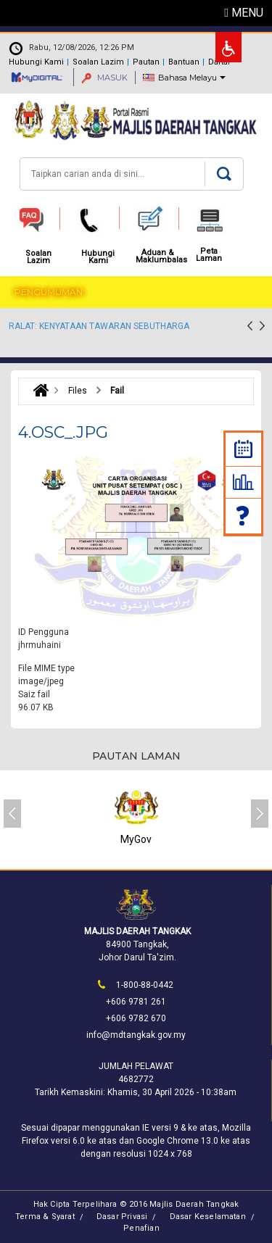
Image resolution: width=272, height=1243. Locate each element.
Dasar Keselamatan (208, 1216)
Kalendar (243, 449)
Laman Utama (37, 390)
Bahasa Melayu (187, 77)
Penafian (141, 1228)
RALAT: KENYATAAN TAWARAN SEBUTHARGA (99, 326)
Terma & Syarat (45, 1216)
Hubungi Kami (36, 62)
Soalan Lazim (243, 515)
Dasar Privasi (122, 1216)
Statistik (243, 482)
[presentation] (249, 327)
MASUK (104, 77)
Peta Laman (209, 255)
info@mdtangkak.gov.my (136, 1035)
